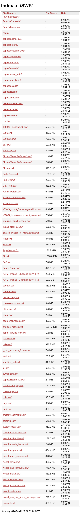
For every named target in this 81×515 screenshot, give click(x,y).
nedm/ (6, 33)
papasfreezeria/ (10, 68)
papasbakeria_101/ (12, 39)
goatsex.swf (9, 338)
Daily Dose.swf (10, 174)
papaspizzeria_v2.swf (14, 379)
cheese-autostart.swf (13, 303)
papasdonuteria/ (11, 62)
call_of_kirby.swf (11, 297)
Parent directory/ (11, 17)
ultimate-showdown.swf (14, 432)
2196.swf (7, 133)
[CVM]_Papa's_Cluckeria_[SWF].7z (21, 274)
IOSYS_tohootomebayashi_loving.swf (22, 215)
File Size (50, 13)
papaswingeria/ (10, 115)
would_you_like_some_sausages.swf (21, 497)
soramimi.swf (9, 421)
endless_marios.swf (13, 327)
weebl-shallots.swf (12, 491)
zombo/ (6, 121)
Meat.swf (7, 239)
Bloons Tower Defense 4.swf (17, 162)
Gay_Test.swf (9, 186)
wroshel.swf (9, 503)
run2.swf (7, 409)
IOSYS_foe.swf (10, 203)
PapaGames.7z (10, 250)
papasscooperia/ (11, 97)
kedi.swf (7, 356)
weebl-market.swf (11, 473)
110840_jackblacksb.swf (15, 127)
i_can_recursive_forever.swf (17, 350)
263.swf (7, 145)
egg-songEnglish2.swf (14, 321)
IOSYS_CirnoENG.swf (14, 197)
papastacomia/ (10, 109)
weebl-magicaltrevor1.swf (16, 468)
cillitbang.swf (9, 309)
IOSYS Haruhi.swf (12, 191)
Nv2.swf (7, 244)
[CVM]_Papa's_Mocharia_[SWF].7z (21, 280)
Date (63, 13)
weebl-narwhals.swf (13, 479)
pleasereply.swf (10, 391)
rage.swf (7, 403)
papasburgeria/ (10, 45)
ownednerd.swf (10, 374)
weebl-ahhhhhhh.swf (13, 438)
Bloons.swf (8, 168)
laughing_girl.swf (11, 362)
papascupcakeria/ (12, 56)
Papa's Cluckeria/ (11, 21)
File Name (8, 13)
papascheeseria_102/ (14, 51)
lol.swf (6, 368)
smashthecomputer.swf (14, 415)
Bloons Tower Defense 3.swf (17, 156)
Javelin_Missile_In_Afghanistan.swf (21, 233)
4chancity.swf (9, 150)
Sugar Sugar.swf (11, 268)
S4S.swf (7, 262)
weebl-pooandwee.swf (14, 485)
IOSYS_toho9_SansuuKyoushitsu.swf (22, 209)
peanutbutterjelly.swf (13, 385)
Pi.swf (6, 256)
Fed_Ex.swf (9, 180)
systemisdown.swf (12, 427)
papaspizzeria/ (10, 92)
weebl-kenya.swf (11, 462)
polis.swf (7, 397)
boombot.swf (9, 291)
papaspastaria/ (10, 86)
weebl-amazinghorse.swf (15, 444)
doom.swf (7, 315)
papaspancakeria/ (12, 80)
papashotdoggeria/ (12, 74)
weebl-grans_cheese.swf (15, 456)
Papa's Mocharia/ (11, 27)
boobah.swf (8, 285)
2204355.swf (9, 139)
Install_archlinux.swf (13, 227)
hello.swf (7, 344)
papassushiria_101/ (13, 103)
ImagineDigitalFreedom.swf (16, 221)
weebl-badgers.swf (12, 450)
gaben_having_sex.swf (14, 333)
